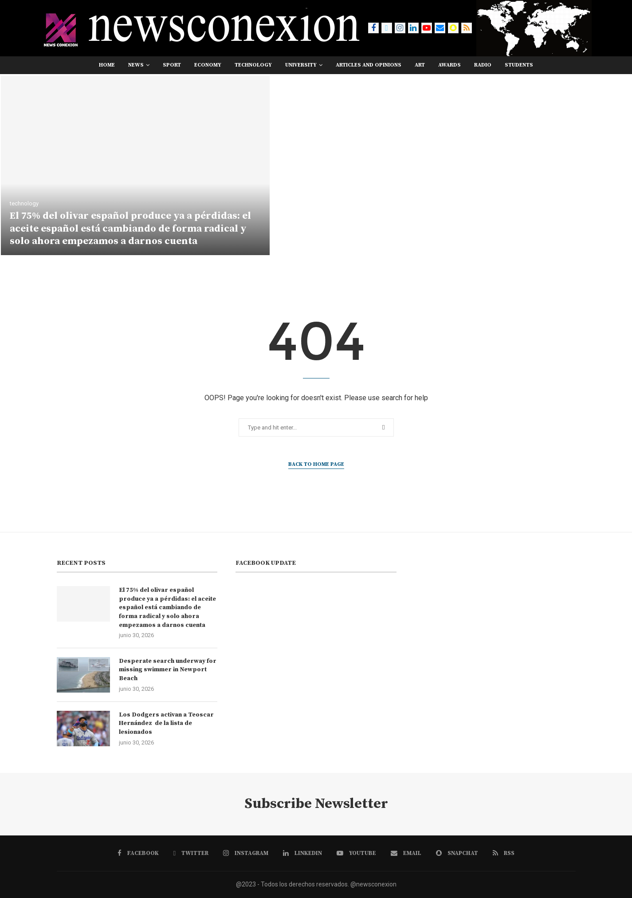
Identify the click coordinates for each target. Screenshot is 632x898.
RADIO (482, 65)
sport (172, 65)
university (301, 65)
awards (449, 65)
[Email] (440, 28)
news (136, 65)
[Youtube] (426, 28)
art (420, 65)
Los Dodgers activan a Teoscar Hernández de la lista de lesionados (166, 723)
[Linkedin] (413, 28)
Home (107, 65)
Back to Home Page (316, 464)
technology (253, 65)
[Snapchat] (453, 28)
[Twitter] (386, 28)
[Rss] (466, 28)
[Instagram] (400, 28)
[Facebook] (373, 28)
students (519, 65)
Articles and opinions (368, 65)
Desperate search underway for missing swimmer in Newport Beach (167, 669)
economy (207, 65)
